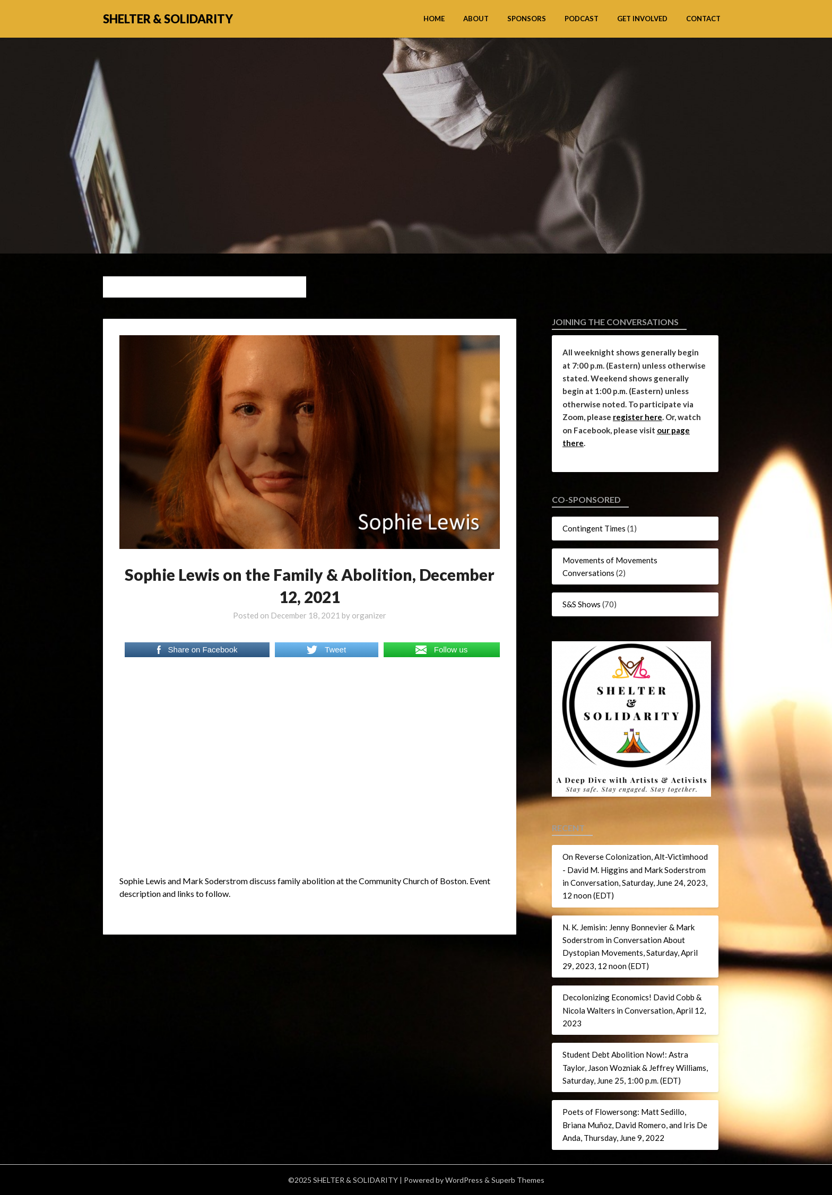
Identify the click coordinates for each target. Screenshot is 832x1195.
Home (434, 18)
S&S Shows (581, 604)
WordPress (464, 1179)
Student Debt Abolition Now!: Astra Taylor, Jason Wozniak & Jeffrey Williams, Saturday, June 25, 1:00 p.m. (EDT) (635, 1067)
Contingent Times (594, 528)
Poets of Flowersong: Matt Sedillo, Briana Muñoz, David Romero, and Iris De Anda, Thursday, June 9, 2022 (634, 1124)
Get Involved (642, 18)
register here (637, 417)
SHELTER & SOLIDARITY (168, 19)
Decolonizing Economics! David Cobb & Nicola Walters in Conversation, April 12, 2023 (634, 1010)
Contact (703, 18)
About (476, 18)
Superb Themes (517, 1179)
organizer (369, 615)
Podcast (582, 18)
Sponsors (526, 18)
